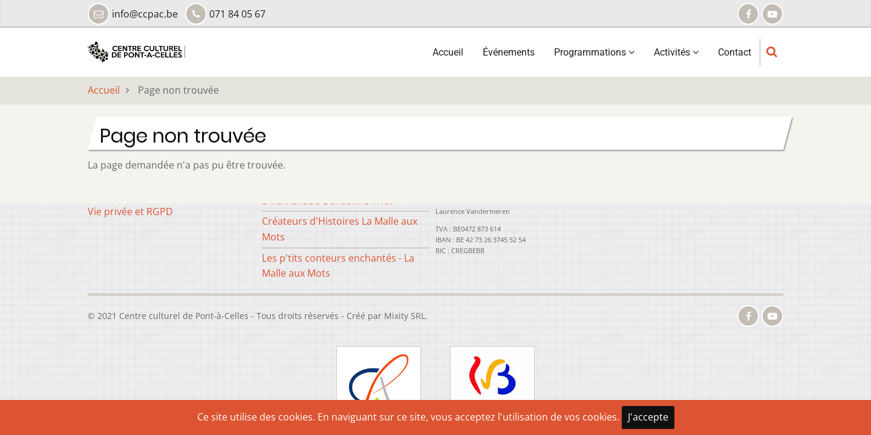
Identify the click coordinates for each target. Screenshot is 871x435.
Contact (734, 57)
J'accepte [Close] (648, 417)
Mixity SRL (404, 315)
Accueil (447, 57)
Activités (676, 57)
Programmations (594, 57)
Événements (509, 57)
